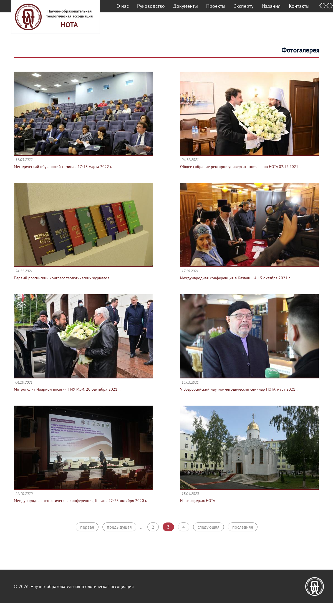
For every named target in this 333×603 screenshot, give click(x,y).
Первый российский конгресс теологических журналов (61, 277)
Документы (185, 6)
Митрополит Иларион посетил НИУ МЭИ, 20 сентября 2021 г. (67, 389)
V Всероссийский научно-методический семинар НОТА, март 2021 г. (239, 389)
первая (87, 527)
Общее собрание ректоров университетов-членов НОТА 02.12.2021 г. (240, 166)
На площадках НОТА (197, 500)
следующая (209, 527)
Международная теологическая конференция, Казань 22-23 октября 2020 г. (80, 500)
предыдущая (119, 527)
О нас (123, 6)
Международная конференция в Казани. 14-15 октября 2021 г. (235, 277)
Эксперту (243, 6)
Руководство (151, 6)
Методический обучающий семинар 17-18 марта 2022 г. (63, 166)
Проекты (215, 6)
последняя (242, 527)
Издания (271, 6)
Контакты (299, 6)
